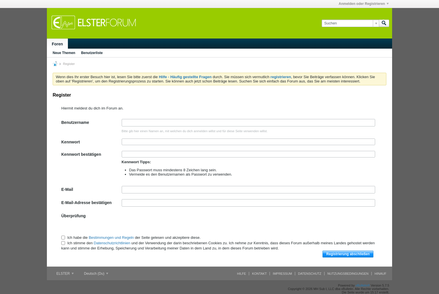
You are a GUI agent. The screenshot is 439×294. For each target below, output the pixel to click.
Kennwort (70, 142)
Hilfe (241, 273)
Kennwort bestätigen (81, 154)
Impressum (282, 273)
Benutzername (75, 122)
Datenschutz (309, 273)
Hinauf (380, 273)
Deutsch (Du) (96, 274)
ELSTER (65, 274)
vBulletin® (363, 285)
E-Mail (67, 189)
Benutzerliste (92, 53)
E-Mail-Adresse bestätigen (86, 202)
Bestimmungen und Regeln (111, 237)
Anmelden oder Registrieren (364, 4)
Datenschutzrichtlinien (112, 243)
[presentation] (165, 223)
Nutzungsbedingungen (348, 273)
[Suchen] (350, 23)
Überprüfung (73, 216)
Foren (57, 44)
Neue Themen (64, 53)
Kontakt (259, 273)
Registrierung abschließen (348, 254)
